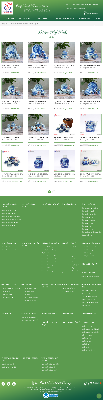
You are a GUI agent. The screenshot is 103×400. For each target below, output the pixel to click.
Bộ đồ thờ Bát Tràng (90, 243)
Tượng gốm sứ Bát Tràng (50, 359)
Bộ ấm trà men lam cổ (49, 262)
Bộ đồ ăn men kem (67, 250)
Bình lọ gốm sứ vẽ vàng (89, 214)
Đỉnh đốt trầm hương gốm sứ (51, 285)
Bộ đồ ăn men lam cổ (68, 253)
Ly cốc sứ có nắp (86, 326)
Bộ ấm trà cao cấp (47, 271)
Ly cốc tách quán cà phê (10, 359)
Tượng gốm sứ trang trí (49, 370)
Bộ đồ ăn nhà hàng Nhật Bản (70, 265)
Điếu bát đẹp (27, 284)
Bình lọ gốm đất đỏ (87, 211)
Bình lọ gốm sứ (88, 204)
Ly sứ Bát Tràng (88, 322)
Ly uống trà (85, 347)
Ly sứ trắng (85, 344)
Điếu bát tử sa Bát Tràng (29, 300)
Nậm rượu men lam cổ (8, 250)
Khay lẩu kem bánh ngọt (50, 323)
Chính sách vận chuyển (8, 213)
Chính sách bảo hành (8, 225)
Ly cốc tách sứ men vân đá (90, 332)
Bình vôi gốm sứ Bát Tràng (30, 244)
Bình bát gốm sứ (68, 204)
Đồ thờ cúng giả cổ (87, 253)
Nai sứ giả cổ (85, 305)
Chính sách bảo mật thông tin (11, 219)
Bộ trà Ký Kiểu (86, 293)
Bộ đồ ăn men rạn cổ (68, 259)
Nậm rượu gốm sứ (7, 247)
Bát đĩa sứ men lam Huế (89, 296)
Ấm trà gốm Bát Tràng (49, 250)
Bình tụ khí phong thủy (29, 317)
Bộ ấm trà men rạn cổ (49, 265)
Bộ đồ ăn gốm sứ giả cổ (69, 268)
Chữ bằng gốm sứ (89, 264)
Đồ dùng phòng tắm (67, 291)
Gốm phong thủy (29, 314)
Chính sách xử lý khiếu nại (9, 222)
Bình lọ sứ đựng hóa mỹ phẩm (91, 232)
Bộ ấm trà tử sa (47, 268)
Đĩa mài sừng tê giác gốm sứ (10, 288)
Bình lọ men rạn (86, 226)
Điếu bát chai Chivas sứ (29, 288)
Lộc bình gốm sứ (86, 235)
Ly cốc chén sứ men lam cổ (90, 302)
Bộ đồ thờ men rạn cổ (88, 250)
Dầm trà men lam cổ (88, 299)
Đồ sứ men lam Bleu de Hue (91, 285)
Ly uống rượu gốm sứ (88, 350)
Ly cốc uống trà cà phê (8, 367)
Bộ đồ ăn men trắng (67, 262)
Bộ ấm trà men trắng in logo (51, 259)
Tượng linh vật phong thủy (30, 320)
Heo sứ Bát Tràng (49, 314)
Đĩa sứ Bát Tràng (8, 284)
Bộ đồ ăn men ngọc (67, 256)
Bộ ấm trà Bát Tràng (50, 243)
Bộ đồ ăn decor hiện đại (69, 247)
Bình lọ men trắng (87, 229)
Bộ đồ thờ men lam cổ (88, 247)
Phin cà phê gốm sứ (30, 358)
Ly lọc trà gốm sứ (87, 335)
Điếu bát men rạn (27, 294)
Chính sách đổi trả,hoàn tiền (10, 216)
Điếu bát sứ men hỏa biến (30, 297)
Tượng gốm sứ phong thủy (50, 364)
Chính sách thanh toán (8, 210)
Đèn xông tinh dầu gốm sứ (90, 276)
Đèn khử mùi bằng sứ (68, 288)
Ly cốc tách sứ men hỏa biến (90, 329)
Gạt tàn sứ (6, 314)
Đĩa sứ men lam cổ (7, 294)
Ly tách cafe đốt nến (8, 364)
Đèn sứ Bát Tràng (89, 273)
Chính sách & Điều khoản (9, 205)
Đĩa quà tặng (5, 291)
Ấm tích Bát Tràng (47, 247)
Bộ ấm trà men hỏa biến (49, 256)
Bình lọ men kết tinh (88, 220)
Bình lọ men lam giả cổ (88, 290)
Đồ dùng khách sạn (69, 284)
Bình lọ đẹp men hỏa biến (89, 208)
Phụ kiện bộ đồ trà (47, 253)
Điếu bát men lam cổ (28, 291)
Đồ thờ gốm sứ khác (88, 256)
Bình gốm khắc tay (87, 217)
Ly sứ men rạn (86, 341)
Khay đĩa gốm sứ (88, 314)
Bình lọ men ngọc (87, 223)
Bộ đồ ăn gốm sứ (68, 243)
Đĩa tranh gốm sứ (7, 297)
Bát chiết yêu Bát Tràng (29, 205)
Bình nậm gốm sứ (9, 243)
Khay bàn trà (67, 314)
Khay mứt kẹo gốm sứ (70, 322)
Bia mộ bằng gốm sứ (50, 204)
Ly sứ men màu (86, 338)
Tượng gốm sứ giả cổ (48, 367)
